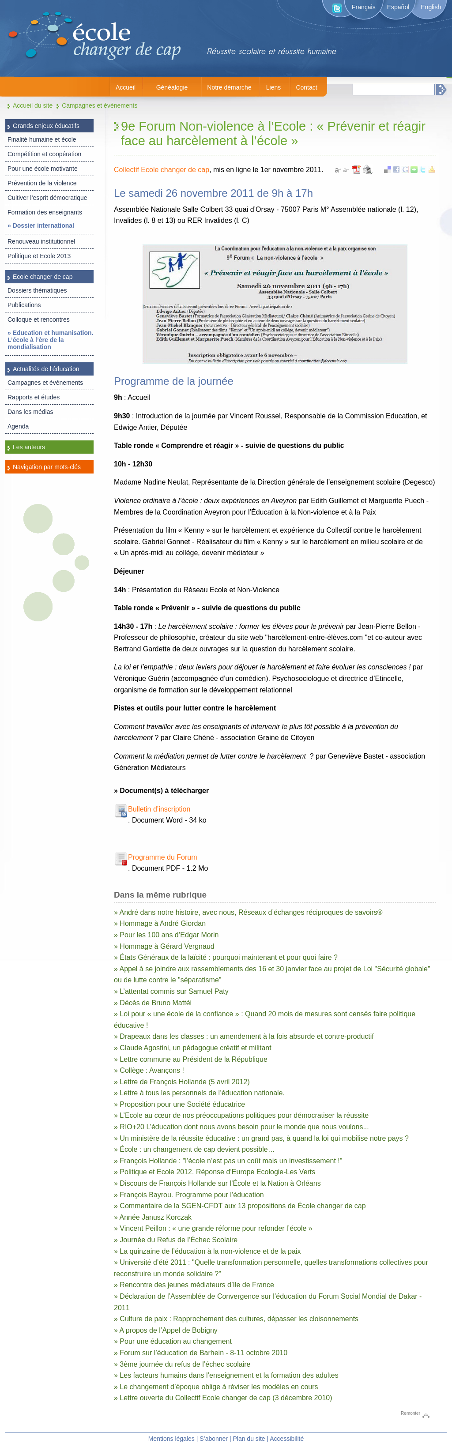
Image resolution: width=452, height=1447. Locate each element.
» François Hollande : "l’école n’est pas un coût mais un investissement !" (228, 1161)
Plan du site (249, 1438)
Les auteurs (29, 447)
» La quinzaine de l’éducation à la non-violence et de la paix (207, 1251)
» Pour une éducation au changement (173, 1341)
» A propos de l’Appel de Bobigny (166, 1330)
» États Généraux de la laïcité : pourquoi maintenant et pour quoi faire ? (226, 957)
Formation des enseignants (45, 212)
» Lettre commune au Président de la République (190, 1059)
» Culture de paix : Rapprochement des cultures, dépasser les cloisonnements (236, 1319)
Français (364, 7)
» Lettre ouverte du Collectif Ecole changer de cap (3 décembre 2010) (223, 1398)
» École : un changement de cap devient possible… (194, 1149)
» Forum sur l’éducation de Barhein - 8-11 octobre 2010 (200, 1353)
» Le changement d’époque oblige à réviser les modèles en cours (216, 1387)
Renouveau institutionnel (41, 241)
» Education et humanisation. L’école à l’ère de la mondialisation (50, 339)
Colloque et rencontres (39, 319)
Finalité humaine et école (42, 139)
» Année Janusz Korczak (153, 1217)
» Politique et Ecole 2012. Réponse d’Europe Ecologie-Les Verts (214, 1172)
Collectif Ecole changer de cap (161, 169)
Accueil (126, 87)
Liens (273, 87)
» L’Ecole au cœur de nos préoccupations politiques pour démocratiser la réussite (241, 1115)
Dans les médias (30, 411)
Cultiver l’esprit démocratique (47, 197)
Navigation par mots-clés (47, 466)
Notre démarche (229, 87)
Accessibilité (287, 1438)
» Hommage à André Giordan (160, 923)
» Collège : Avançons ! (149, 1070)
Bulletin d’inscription (159, 809)
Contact (306, 87)
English (431, 7)
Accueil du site (33, 105)
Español (398, 7)
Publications (24, 304)
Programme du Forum (162, 857)
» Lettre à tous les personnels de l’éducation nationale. (199, 1093)
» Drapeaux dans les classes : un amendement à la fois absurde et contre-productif (244, 1036)
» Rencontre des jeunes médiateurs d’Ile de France (194, 1285)
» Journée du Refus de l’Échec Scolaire (175, 1240)
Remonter (410, 1413)
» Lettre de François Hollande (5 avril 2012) (182, 1082)
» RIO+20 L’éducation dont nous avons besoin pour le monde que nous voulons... (241, 1127)
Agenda (18, 426)
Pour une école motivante (43, 168)
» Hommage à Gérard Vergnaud (164, 946)
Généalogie (172, 87)
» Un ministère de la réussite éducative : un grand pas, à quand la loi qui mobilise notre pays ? (261, 1138)
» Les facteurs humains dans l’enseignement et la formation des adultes (226, 1375)
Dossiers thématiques (37, 290)
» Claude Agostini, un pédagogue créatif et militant (192, 1048)
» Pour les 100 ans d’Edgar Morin (166, 935)
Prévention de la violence (42, 183)
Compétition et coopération (44, 154)
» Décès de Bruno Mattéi (153, 1003)
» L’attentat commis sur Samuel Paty (171, 991)
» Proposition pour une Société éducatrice (179, 1104)
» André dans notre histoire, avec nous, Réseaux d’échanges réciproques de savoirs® (248, 912)
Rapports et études (34, 397)
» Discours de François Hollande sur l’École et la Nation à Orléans (217, 1183)
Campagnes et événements (99, 105)
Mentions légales (171, 1438)
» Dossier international (41, 225)
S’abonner (214, 1438)
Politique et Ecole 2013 (39, 255)
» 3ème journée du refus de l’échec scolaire (182, 1364)
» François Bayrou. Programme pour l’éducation (189, 1195)
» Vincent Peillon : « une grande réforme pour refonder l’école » (213, 1228)
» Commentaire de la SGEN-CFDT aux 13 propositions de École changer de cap (240, 1206)
